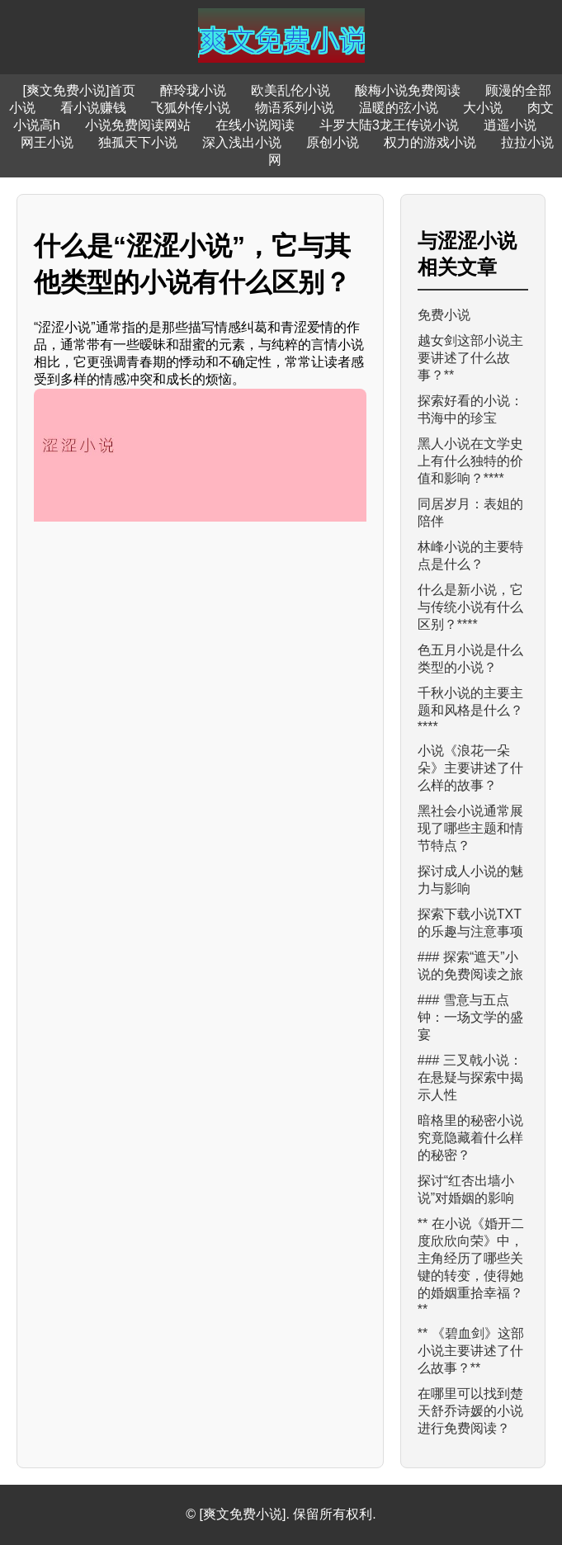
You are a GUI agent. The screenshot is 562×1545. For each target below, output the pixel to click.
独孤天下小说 (137, 142)
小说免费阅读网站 (138, 125)
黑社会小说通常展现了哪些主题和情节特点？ (470, 828)
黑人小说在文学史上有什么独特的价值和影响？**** (470, 461)
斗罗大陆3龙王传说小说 (389, 125)
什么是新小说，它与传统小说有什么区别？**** (470, 607)
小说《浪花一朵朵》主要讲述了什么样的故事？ (470, 768)
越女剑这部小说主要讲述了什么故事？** (470, 357)
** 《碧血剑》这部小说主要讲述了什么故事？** (471, 1350)
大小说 (483, 108)
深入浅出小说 (241, 142)
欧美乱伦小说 (290, 90)
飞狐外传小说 (190, 108)
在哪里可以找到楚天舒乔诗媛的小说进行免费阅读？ (470, 1411)
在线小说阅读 (255, 125)
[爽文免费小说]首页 (79, 90)
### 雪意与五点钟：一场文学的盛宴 (470, 1017)
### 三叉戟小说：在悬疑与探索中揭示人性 (470, 1077)
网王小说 (47, 142)
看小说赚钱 (93, 108)
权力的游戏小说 (430, 142)
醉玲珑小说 (193, 90)
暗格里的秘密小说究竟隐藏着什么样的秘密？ (470, 1137)
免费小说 (444, 315)
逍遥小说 (510, 125)
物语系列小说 (294, 108)
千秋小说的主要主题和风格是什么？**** (470, 710)
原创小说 (332, 142)
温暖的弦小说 (398, 108)
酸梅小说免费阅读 (407, 90)
